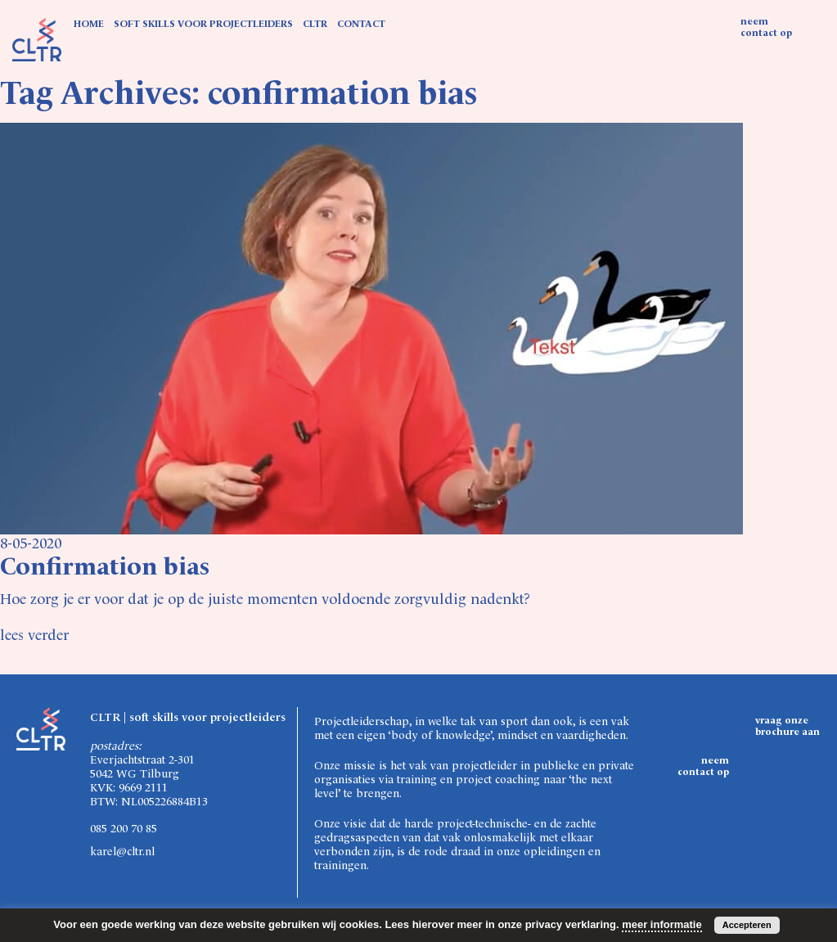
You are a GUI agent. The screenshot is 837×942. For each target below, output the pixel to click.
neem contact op (766, 27)
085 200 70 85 (123, 829)
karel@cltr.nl (122, 852)
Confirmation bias (104, 568)
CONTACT (361, 24)
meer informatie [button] (662, 924)
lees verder (34, 636)
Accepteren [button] (747, 925)
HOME (89, 24)
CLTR (315, 24)
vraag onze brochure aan (787, 726)
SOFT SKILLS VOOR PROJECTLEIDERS (203, 24)
